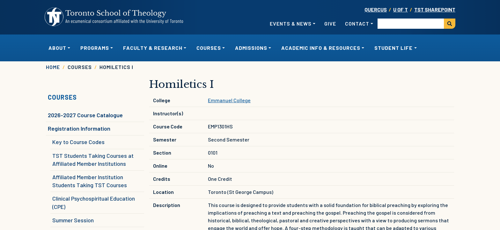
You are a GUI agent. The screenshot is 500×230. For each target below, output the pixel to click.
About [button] (57, 48)
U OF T (400, 9)
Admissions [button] (251, 48)
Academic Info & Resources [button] (320, 48)
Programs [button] (94, 48)
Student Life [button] (393, 48)
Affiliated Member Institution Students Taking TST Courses (89, 180)
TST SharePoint (434, 9)
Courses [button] (208, 48)
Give (330, 23)
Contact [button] (357, 23)
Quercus (375, 9)
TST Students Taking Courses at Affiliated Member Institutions (93, 159)
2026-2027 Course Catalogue (85, 115)
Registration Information (79, 128)
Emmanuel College (229, 100)
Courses (62, 97)
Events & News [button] (291, 23)
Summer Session (73, 220)
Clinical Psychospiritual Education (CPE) (93, 202)
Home (53, 67)
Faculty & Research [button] (152, 48)
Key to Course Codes (78, 141)
